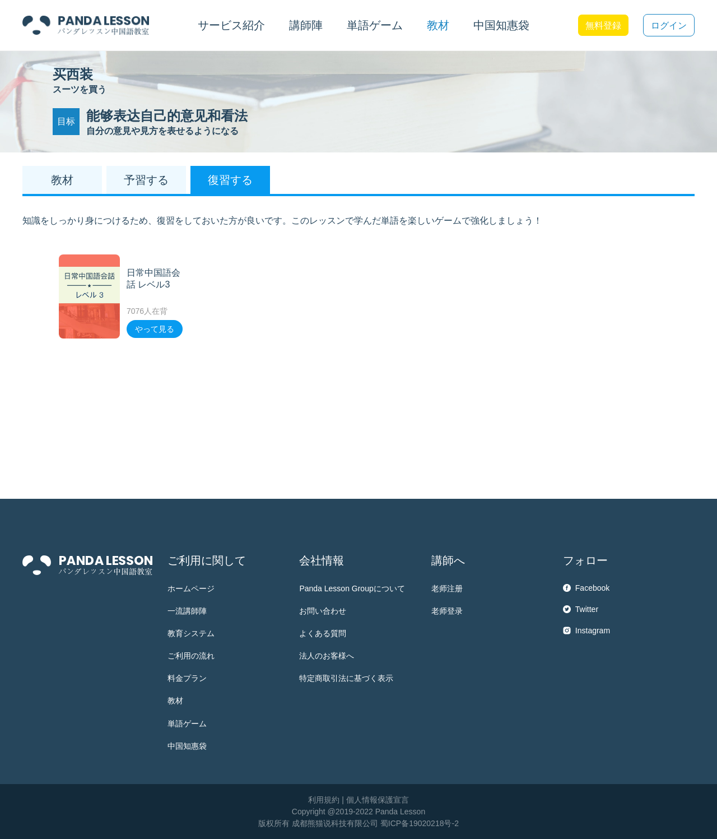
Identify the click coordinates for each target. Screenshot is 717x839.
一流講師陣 (187, 610)
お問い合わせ (322, 610)
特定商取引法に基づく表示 (346, 678)
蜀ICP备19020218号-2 (419, 823)
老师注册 (447, 588)
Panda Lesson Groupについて (351, 588)
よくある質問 (322, 633)
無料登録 (603, 25)
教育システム (191, 633)
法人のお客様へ (326, 655)
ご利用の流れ (191, 655)
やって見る (154, 329)
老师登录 (447, 610)
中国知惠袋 (501, 25)
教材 (175, 700)
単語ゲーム (187, 723)
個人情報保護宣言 (377, 799)
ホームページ (191, 588)
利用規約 (323, 799)
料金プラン (187, 678)
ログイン (669, 25)
